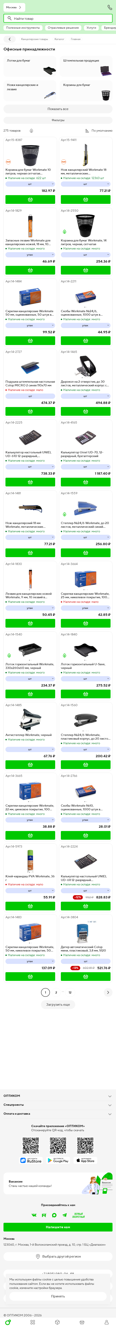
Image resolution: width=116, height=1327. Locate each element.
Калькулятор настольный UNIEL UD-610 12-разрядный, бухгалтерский (28, 454)
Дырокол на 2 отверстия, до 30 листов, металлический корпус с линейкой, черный (84, 383)
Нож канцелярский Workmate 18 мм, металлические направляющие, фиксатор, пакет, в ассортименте (85, 171)
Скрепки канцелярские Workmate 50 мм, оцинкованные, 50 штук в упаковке (29, 313)
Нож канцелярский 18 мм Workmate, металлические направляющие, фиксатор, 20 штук (30, 525)
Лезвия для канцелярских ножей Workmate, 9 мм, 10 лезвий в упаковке (28, 595)
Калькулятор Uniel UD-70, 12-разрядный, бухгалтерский (82, 454)
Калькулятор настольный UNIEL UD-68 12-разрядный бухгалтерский (84, 878)
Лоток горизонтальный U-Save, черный (83, 666)
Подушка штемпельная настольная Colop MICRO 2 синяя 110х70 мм (30, 383)
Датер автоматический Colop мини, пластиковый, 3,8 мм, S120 (83, 948)
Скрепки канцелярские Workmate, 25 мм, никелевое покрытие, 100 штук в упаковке (85, 595)
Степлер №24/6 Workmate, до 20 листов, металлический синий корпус (85, 525)
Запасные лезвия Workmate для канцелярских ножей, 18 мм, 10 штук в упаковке (27, 242)
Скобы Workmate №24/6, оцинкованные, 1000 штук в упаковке (80, 313)
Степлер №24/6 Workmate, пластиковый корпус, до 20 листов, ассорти (85, 737)
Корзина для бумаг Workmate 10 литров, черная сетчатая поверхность (28, 171)
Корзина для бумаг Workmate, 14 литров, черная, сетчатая (84, 242)
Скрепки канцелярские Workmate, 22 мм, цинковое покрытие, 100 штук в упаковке (29, 807)
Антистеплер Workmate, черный (28, 735)
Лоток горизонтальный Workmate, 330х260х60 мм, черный (29, 666)
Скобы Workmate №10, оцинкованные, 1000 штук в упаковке (80, 807)
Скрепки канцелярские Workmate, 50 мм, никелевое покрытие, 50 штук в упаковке (29, 949)
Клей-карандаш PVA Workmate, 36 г (30, 878)
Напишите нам (58, 1227)
